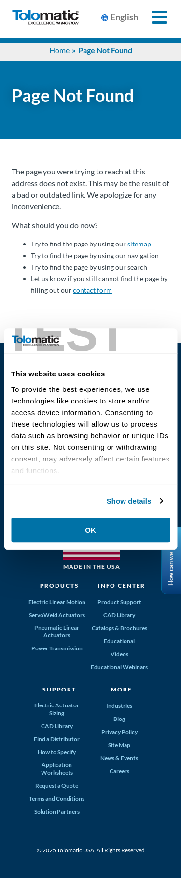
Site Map (119, 744)
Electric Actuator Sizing (56, 709)
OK (90, 530)
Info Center (121, 585)
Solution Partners (57, 811)
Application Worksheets (57, 768)
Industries (119, 705)
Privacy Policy (119, 731)
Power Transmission (57, 648)
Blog (119, 718)
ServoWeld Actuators (57, 615)
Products (59, 585)
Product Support (119, 601)
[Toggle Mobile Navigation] (153, 17)
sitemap (139, 244)
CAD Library (119, 615)
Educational (119, 641)
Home (59, 50)
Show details (129, 501)
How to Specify (57, 752)
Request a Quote (56, 785)
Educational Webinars (119, 667)
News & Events (119, 758)
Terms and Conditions (56, 798)
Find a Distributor (57, 739)
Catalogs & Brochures (119, 628)
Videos (119, 654)
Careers (119, 771)
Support (59, 689)
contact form (92, 290)
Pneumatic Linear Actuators (56, 631)
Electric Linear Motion (56, 601)
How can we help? (171, 561)
